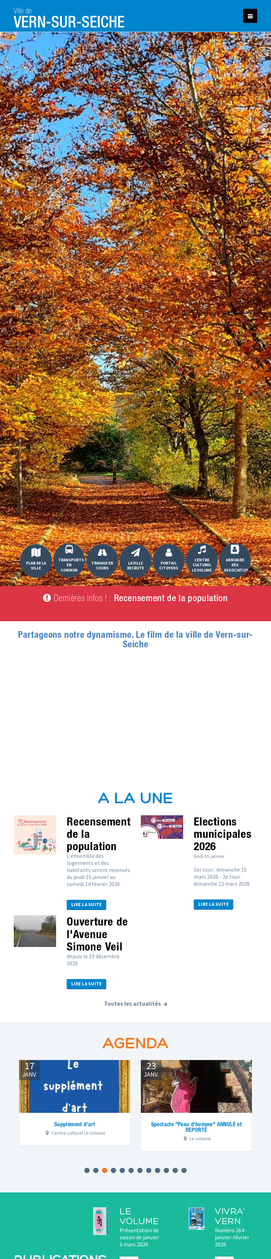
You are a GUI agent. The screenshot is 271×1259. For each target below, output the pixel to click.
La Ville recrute (135, 559)
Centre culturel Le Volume (202, 558)
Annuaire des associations (237, 558)
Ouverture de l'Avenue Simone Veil (97, 934)
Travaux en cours (102, 559)
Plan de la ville (36, 559)
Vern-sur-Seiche (69, 16)
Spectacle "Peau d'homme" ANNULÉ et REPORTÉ (196, 1127)
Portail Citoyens (169, 559)
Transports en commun (71, 558)
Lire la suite (86, 905)
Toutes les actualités (132, 1004)
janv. (29, 1069)
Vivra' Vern (230, 1216)
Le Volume (139, 1216)
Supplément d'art (74, 1124)
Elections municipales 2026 (223, 834)
